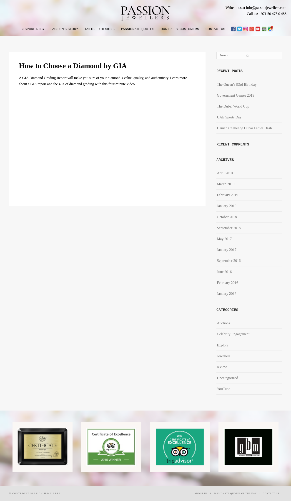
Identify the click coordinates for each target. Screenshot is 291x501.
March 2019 (226, 184)
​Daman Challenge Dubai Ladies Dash (244, 128)
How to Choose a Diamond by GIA (73, 66)
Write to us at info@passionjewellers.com (256, 8)
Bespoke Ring (32, 29)
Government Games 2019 (235, 95)
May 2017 (224, 239)
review (222, 367)
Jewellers (224, 356)
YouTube (223, 389)
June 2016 (224, 272)
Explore (222, 345)
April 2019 (225, 173)
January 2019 (226, 206)
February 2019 (227, 195)
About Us (201, 493)
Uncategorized (227, 378)
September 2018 (229, 228)
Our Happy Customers (180, 29)
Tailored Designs (100, 29)
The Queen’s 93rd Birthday (237, 84)
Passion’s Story (64, 29)
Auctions (223, 323)
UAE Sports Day (229, 117)
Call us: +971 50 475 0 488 (266, 14)
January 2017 (226, 250)
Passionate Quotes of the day (235, 493)
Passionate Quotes (137, 29)
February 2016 (227, 283)
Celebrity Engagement (233, 334)
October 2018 (227, 217)
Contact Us (215, 29)
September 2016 (229, 261)
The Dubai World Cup (233, 106)
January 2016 (226, 294)
